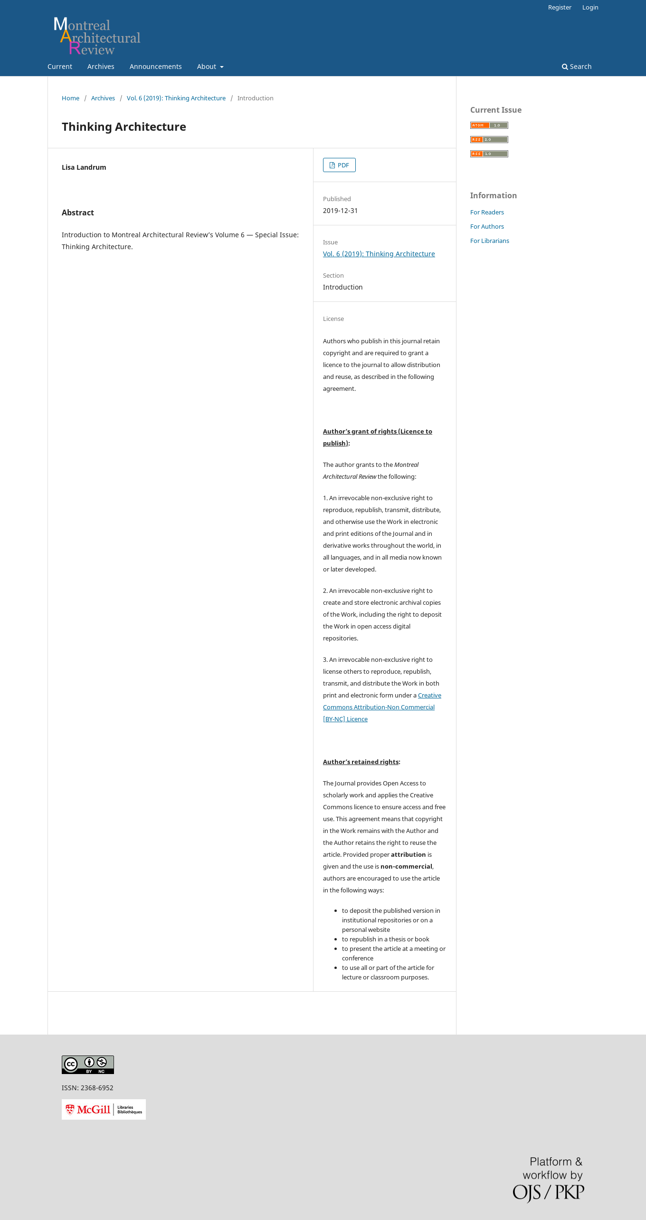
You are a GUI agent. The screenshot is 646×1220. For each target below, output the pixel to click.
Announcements (156, 66)
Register (559, 7)
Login (590, 7)
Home (70, 98)
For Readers (487, 212)
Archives (100, 66)
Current (60, 66)
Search (577, 66)
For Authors (487, 226)
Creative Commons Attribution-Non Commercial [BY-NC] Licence (382, 707)
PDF (342, 165)
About (207, 66)
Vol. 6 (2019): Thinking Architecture (176, 98)
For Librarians (489, 240)
